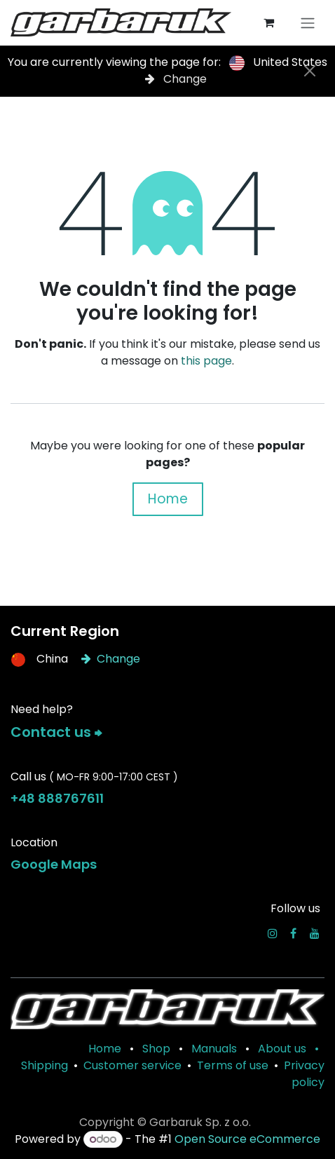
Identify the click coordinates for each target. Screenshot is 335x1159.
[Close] (309, 70)
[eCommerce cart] (268, 22)
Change (176, 79)
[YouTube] (314, 933)
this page (206, 361)
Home (168, 498)
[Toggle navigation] (308, 22)
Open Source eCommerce (247, 1139)
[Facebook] (293, 933)
